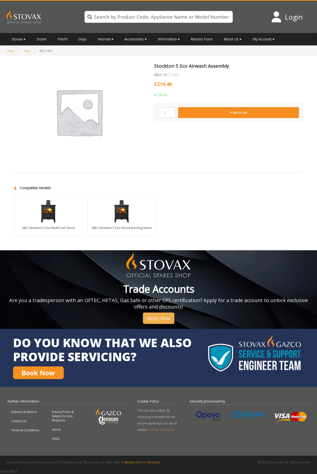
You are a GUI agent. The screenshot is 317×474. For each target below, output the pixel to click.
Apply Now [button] (158, 318)
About (56, 429)
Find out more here (161, 430)
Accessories (134, 39)
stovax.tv (153, 462)
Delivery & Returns (24, 412)
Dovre (42, 39)
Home (10, 51)
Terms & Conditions (25, 430)
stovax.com (132, 462)
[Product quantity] (167, 112)
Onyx (82, 39)
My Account (262, 39)
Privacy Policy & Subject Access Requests (63, 416)
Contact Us (18, 421)
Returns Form (202, 39)
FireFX (62, 39)
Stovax (17, 39)
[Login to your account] (287, 16)
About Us (231, 39)
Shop (27, 51)
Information (167, 39)
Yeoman (104, 39)
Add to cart (238, 112)
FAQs (55, 439)
